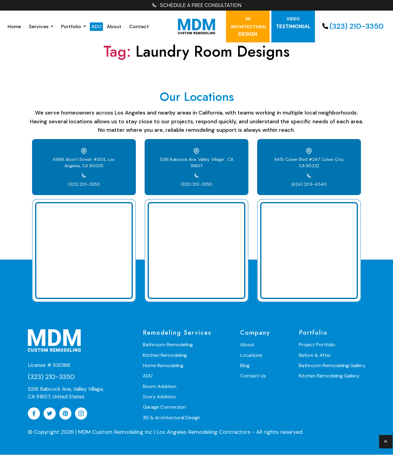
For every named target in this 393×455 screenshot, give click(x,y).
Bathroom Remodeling (167, 345)
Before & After (316, 355)
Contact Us (253, 376)
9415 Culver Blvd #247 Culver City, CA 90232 (309, 163)
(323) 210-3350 (352, 27)
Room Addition (159, 386)
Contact (139, 27)
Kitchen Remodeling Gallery (330, 376)
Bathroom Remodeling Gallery (332, 366)
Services (39, 27)
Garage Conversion (164, 407)
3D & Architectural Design (171, 417)
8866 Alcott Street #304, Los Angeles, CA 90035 (84, 163)
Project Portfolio (318, 345)
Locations (252, 355)
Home (14, 27)
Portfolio (71, 27)
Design (249, 27)
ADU (96, 27)
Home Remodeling (162, 366)
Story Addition (159, 397)
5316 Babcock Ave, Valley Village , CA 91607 (196, 163)
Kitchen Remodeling (164, 355)
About (114, 27)
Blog (245, 366)
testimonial (293, 23)
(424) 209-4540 (308, 185)
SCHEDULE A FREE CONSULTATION (196, 6)
